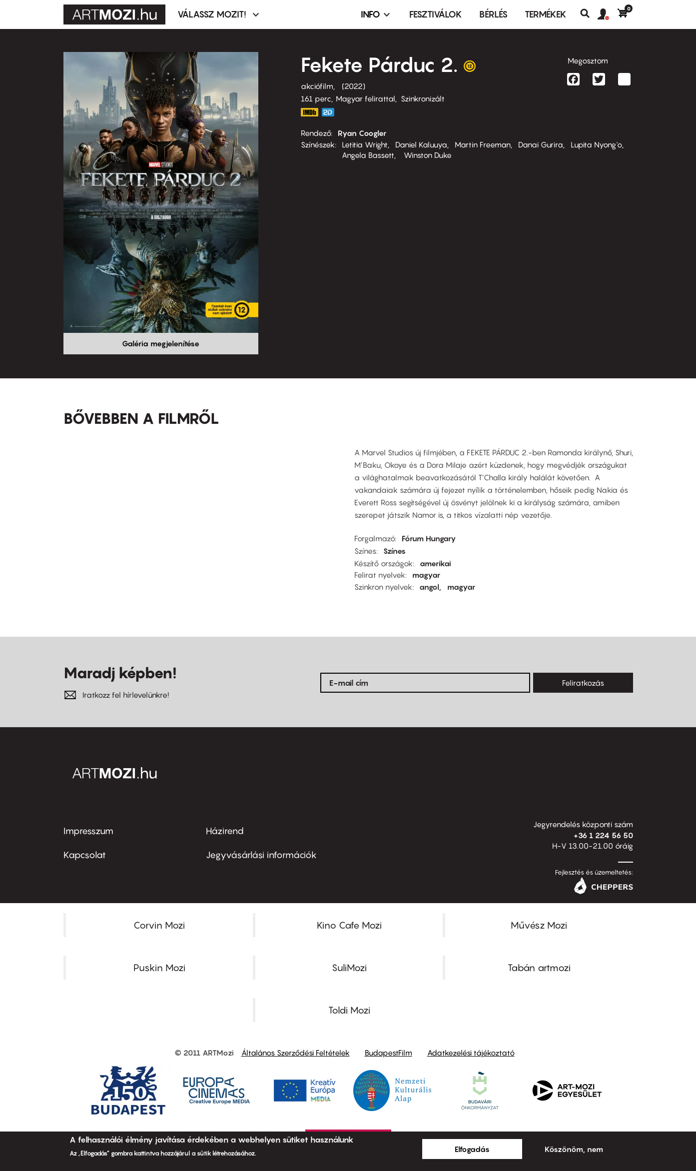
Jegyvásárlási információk (261, 855)
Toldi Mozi (349, 1010)
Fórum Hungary (429, 538)
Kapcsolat (84, 855)
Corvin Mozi (159, 925)
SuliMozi (349, 967)
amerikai (435, 563)
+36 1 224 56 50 (603, 835)
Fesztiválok (435, 14)
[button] (608, 14)
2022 (353, 85)
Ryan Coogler (362, 132)
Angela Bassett (368, 154)
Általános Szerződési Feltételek (295, 1052)
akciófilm (317, 85)
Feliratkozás (583, 682)
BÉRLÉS (493, 14)
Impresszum (88, 831)
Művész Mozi (539, 925)
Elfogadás (472, 1149)
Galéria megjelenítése (160, 343)
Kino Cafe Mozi (349, 925)
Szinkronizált (423, 98)
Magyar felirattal (365, 98)
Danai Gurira (540, 144)
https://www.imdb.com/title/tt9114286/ (310, 112)
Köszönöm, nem (574, 1149)
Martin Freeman (483, 144)
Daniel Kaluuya (421, 144)
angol (429, 586)
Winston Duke (427, 154)
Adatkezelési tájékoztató (471, 1052)
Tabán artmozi (539, 967)
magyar (426, 574)
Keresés (589, 13)
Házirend (225, 831)
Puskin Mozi (159, 967)
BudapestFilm (388, 1052)
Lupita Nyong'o (596, 144)
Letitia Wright (365, 144)
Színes (394, 550)
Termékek (546, 14)
